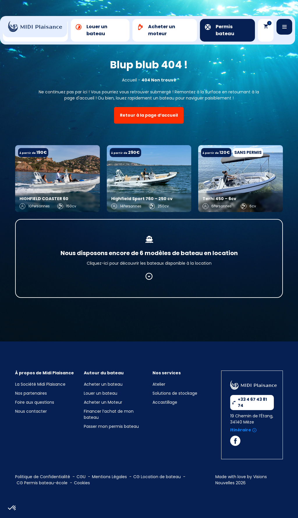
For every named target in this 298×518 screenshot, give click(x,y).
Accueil (129, 80)
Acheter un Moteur (103, 402)
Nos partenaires (31, 393)
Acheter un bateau (103, 384)
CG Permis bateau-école (42, 483)
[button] (12, 508)
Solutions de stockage (175, 393)
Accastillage (164, 402)
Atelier (158, 384)
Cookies (82, 483)
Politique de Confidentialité (42, 477)
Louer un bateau (100, 393)
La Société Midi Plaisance (40, 384)
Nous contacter (31, 411)
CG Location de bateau (157, 477)
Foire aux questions (34, 402)
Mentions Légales (109, 477)
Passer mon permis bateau (111, 426)
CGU (81, 477)
